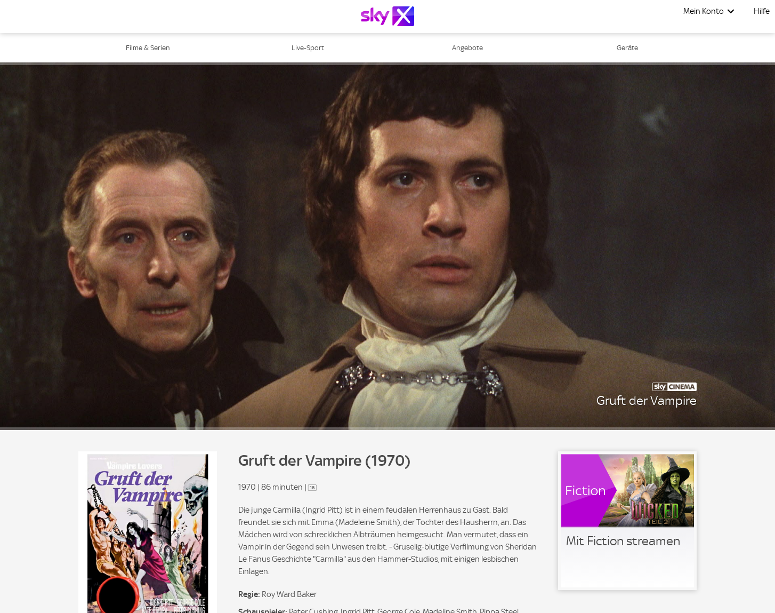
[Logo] (387, 16)
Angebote (467, 48)
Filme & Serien (148, 48)
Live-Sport (308, 48)
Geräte (627, 48)
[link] (627, 520)
